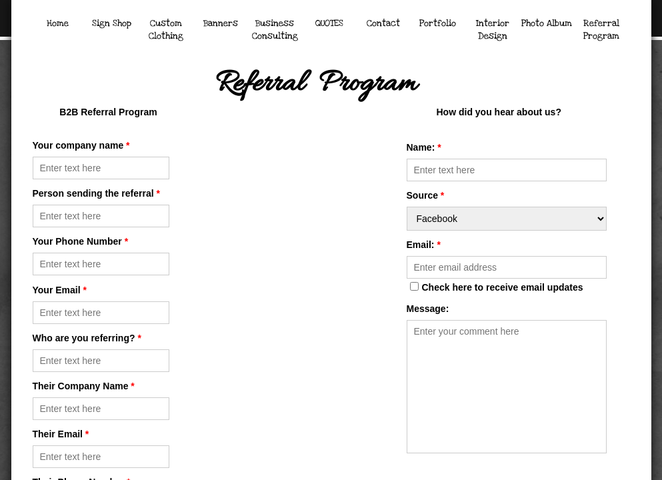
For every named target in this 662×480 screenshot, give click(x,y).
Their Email (61, 434)
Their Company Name (84, 386)
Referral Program (601, 29)
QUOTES (329, 23)
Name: (424, 147)
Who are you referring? (87, 338)
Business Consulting (275, 29)
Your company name (81, 145)
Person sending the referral (96, 193)
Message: (428, 308)
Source (426, 195)
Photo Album (546, 23)
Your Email (60, 290)
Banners (220, 23)
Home (58, 23)
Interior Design (492, 29)
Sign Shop (111, 23)
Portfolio (437, 23)
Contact (383, 23)
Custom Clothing (166, 29)
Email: (424, 244)
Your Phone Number (81, 241)
